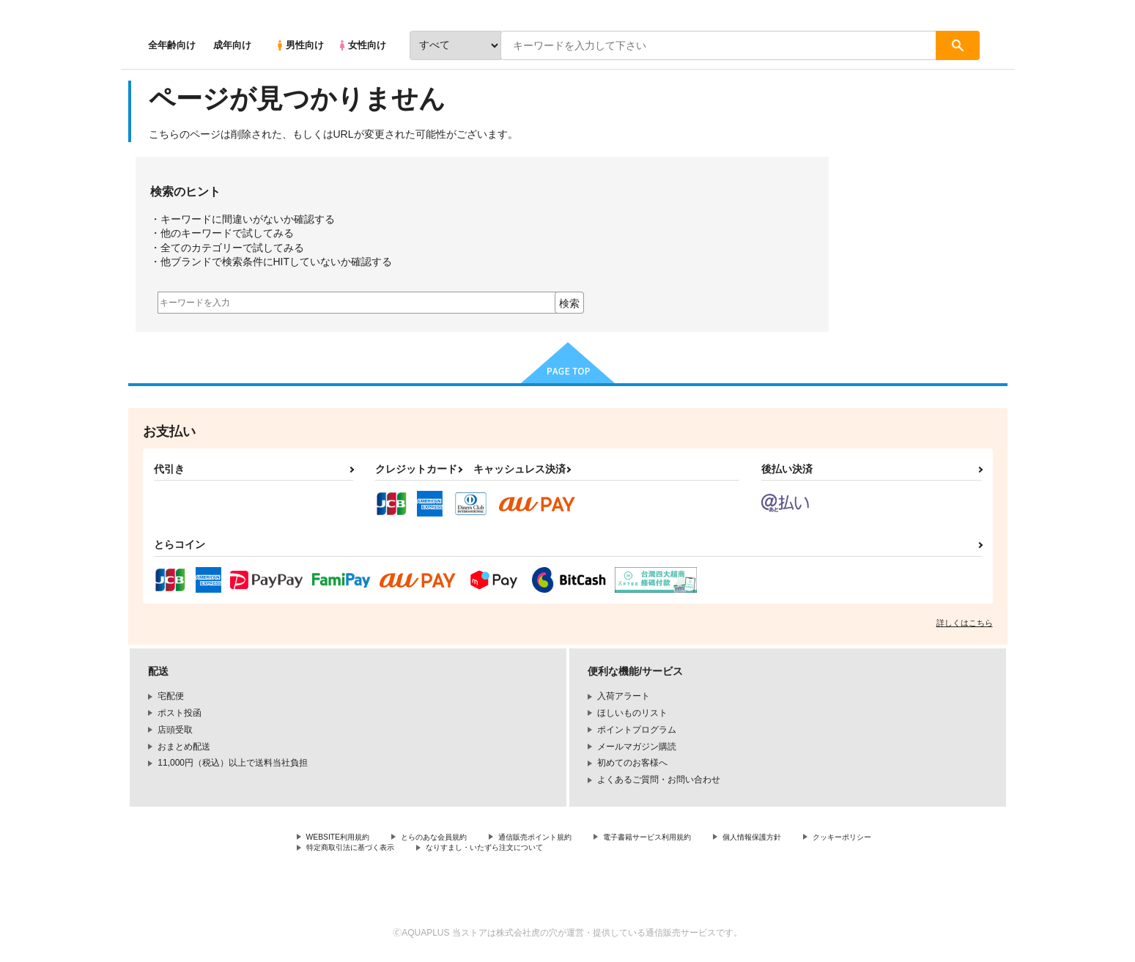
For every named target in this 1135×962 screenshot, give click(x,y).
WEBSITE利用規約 (343, 838)
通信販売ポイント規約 (567, 838)
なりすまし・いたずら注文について (615, 851)
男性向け (299, 45)
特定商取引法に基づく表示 (461, 851)
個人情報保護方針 (815, 838)
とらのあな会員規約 (452, 838)
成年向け (232, 45)
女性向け (361, 45)
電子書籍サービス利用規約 (695, 838)
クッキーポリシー (341, 851)
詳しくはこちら (964, 622)
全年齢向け (172, 45)
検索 (569, 303)
